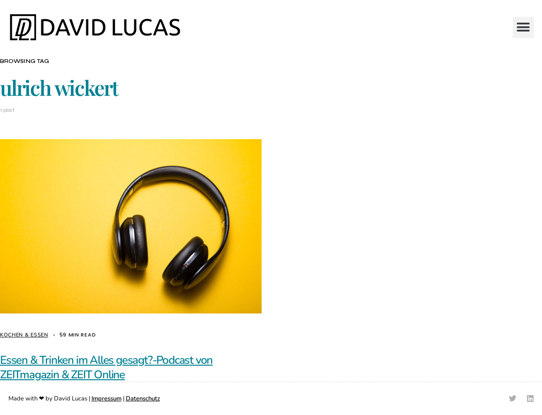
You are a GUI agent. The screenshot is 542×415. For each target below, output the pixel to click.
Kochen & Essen (24, 334)
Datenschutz (143, 398)
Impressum (107, 398)
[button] (523, 27)
